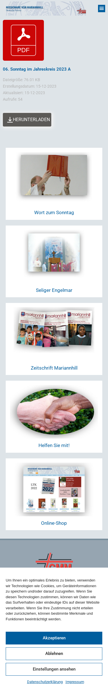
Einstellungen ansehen (54, 669)
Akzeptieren (54, 637)
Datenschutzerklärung (45, 682)
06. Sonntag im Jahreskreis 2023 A (37, 69)
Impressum (75, 682)
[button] (101, 8)
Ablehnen (54, 653)
